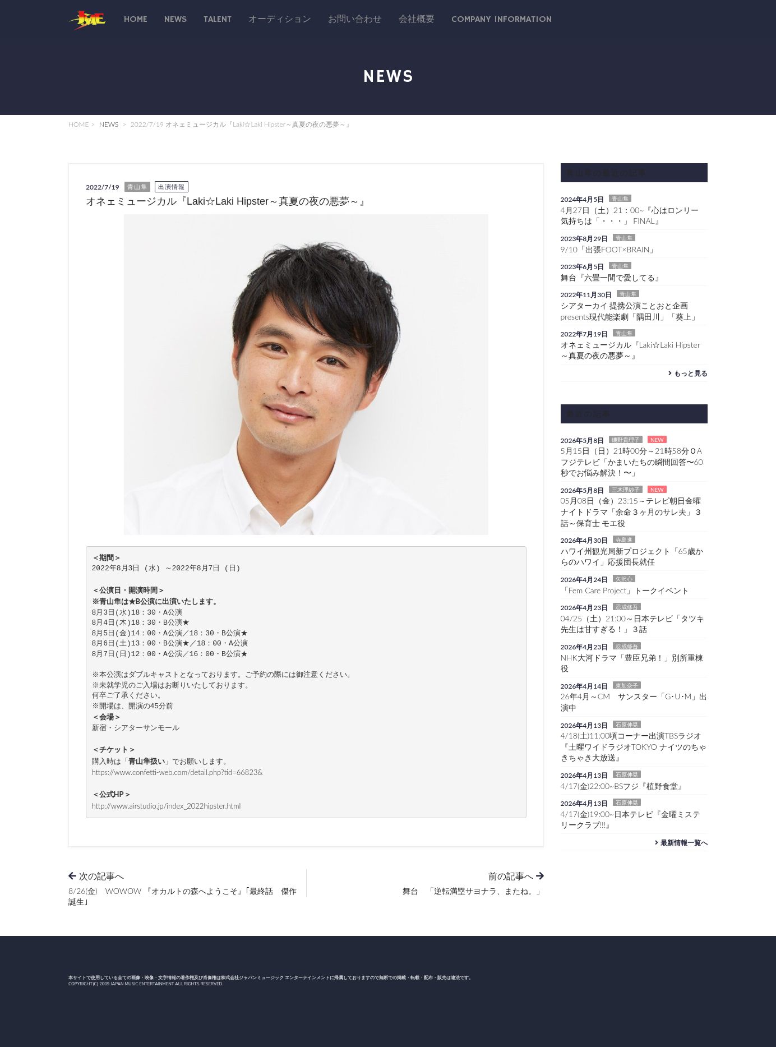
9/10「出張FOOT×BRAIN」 (609, 249)
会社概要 (417, 19)
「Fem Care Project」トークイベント (625, 590)
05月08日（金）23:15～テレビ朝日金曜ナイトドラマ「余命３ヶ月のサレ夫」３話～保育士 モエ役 (631, 511)
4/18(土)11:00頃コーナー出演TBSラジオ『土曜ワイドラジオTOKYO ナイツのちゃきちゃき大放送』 (633, 746)
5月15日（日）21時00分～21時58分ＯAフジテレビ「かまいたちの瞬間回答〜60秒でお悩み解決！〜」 (632, 461)
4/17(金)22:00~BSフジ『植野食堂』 (623, 786)
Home (135, 19)
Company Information (501, 19)
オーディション (279, 19)
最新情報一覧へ (680, 842)
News (175, 19)
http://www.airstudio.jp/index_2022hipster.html (166, 805)
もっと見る (687, 373)
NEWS (109, 124)
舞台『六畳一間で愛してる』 (612, 277)
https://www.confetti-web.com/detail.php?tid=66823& (177, 772)
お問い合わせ (355, 19)
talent (218, 19)
